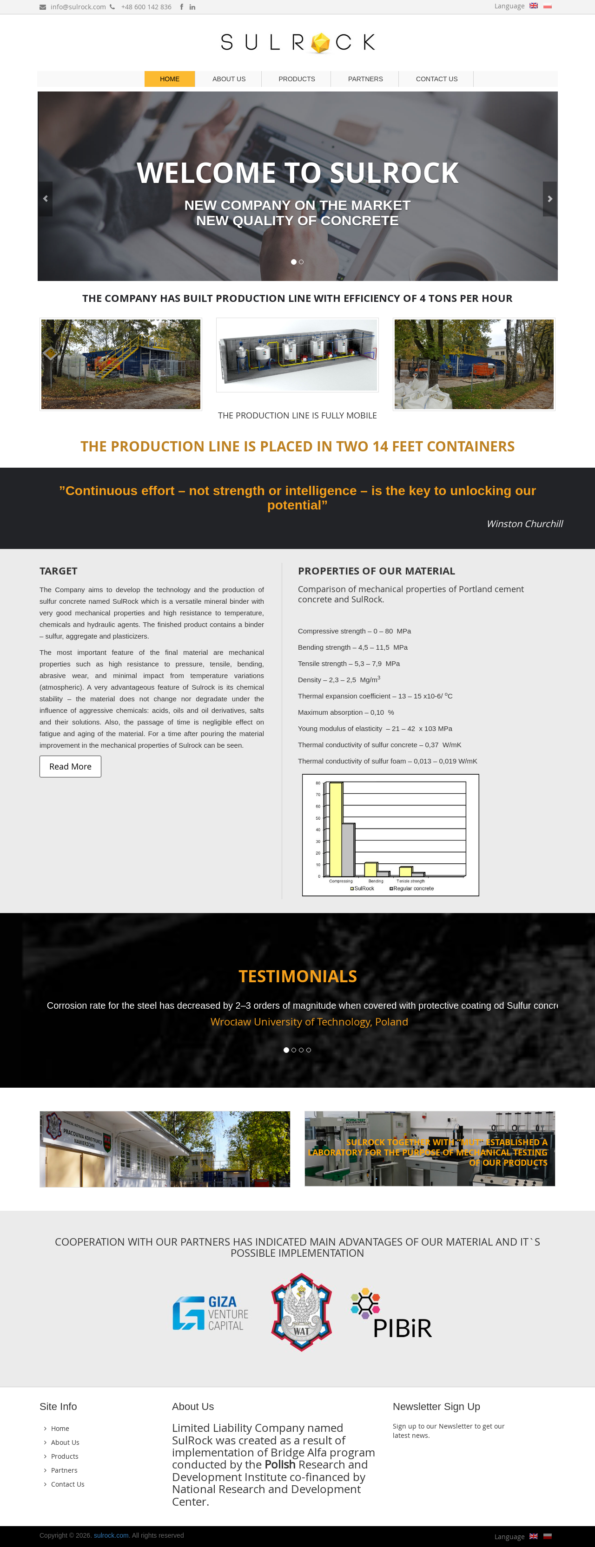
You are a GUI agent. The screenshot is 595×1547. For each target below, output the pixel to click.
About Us (228, 79)
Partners (365, 79)
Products (297, 79)
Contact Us (437, 79)
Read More (70, 766)
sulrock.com (111, 1535)
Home (169, 79)
